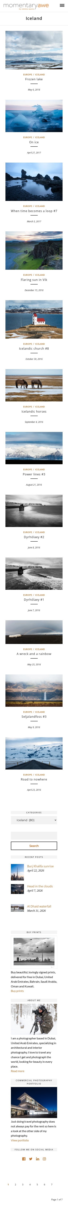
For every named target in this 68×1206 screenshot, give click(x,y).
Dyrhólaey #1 (34, 600)
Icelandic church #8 (34, 349)
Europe (27, 74)
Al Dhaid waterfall (39, 906)
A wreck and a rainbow (34, 654)
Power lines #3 (34, 474)
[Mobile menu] (62, 5)
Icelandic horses (34, 411)
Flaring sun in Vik (34, 280)
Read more (17, 1071)
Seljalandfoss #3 (34, 717)
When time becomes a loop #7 (34, 211)
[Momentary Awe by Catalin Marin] (26, 6)
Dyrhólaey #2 (34, 537)
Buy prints (17, 991)
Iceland (40, 74)
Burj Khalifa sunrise (40, 866)
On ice (34, 142)
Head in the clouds (40, 886)
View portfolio (20, 1140)
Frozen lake (34, 79)
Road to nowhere (34, 779)
